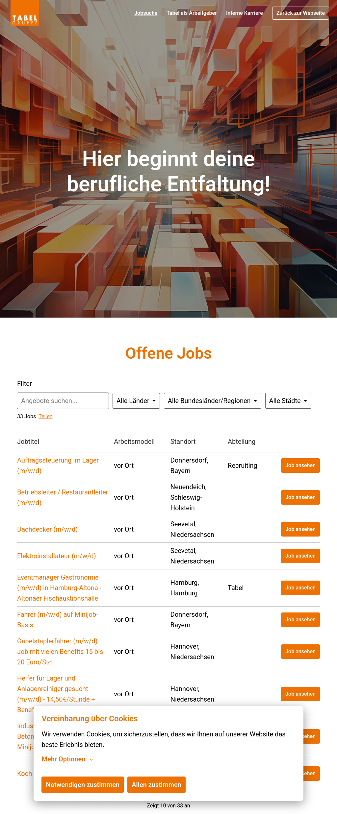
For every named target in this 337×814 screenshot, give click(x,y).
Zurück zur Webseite (300, 13)
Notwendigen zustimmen (82, 785)
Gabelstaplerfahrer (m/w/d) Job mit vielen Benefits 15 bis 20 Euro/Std (60, 651)
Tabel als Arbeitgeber (192, 13)
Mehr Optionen (67, 759)
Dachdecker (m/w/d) (47, 529)
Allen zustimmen (156, 785)
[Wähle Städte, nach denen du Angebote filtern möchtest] (288, 401)
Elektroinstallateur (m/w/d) (56, 556)
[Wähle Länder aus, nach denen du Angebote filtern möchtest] (136, 401)
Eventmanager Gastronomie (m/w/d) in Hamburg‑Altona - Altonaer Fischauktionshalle (59, 587)
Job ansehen (300, 465)
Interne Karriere (244, 13)
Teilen (45, 416)
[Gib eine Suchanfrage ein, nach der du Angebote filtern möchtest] (63, 401)
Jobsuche (145, 13)
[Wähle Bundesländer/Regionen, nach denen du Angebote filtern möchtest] (212, 401)
